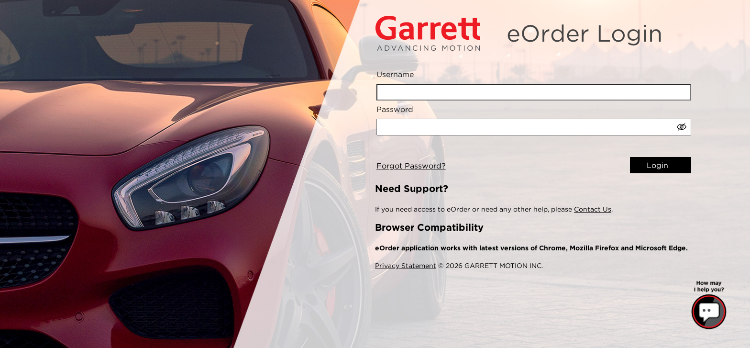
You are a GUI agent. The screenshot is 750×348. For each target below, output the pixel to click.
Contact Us (592, 209)
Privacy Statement (405, 265)
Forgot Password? (411, 166)
